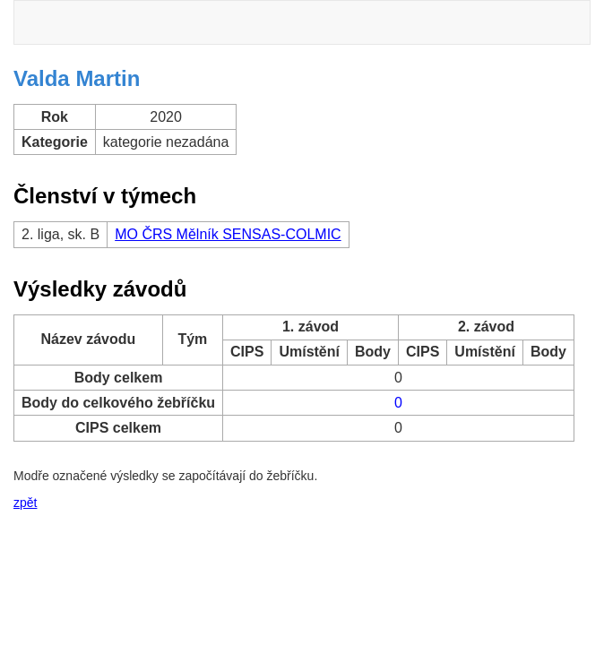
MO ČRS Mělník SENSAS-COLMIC (228, 234)
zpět (25, 502)
